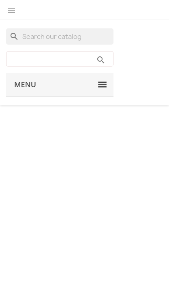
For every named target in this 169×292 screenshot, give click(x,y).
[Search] (59, 36)
